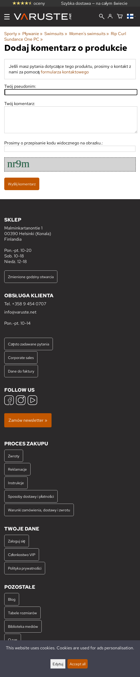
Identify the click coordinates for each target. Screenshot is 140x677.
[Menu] (7, 16)
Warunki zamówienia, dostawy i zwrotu (39, 509)
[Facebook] (9, 400)
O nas (12, 639)
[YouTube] (32, 400)
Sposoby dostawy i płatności (31, 496)
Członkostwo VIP (21, 554)
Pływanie (32, 33)
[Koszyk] (120, 16)
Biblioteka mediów (23, 626)
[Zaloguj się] (110, 16)
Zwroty (13, 455)
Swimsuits (55, 33)
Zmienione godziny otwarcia (31, 276)
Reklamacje (17, 469)
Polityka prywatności (24, 568)
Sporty (12, 33)
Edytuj (58, 663)
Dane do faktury (21, 371)
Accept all (78, 663)
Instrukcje (16, 482)
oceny (28, 3)
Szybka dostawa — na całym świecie (94, 3)
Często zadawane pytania (28, 343)
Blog (11, 599)
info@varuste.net (20, 312)
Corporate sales (21, 357)
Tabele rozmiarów (22, 612)
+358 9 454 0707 (29, 304)
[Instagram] (21, 400)
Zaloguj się (16, 541)
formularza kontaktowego (65, 72)
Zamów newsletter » (28, 420)
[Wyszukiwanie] (101, 17)
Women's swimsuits (89, 33)
